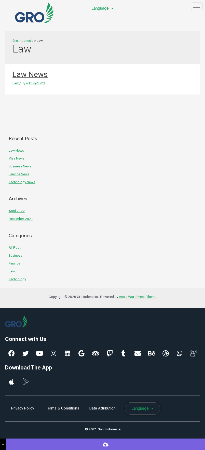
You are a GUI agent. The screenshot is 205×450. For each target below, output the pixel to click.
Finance (14, 263)
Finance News (19, 174)
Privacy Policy (22, 408)
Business (15, 255)
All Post (15, 247)
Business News (20, 166)
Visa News (16, 158)
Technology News (22, 182)
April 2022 (17, 211)
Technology (17, 279)
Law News (30, 74)
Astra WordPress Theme (137, 297)
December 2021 (21, 219)
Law (15, 83)
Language (102, 8)
